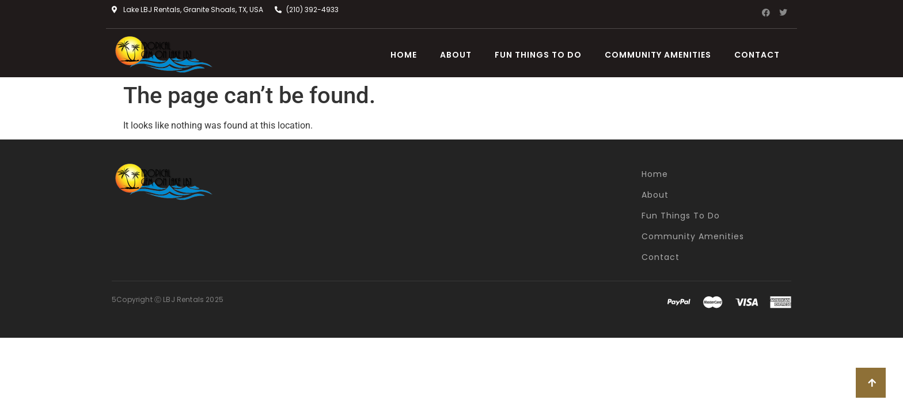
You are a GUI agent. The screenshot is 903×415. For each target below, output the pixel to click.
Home (403, 55)
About (456, 55)
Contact (757, 55)
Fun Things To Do (538, 55)
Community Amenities (658, 55)
